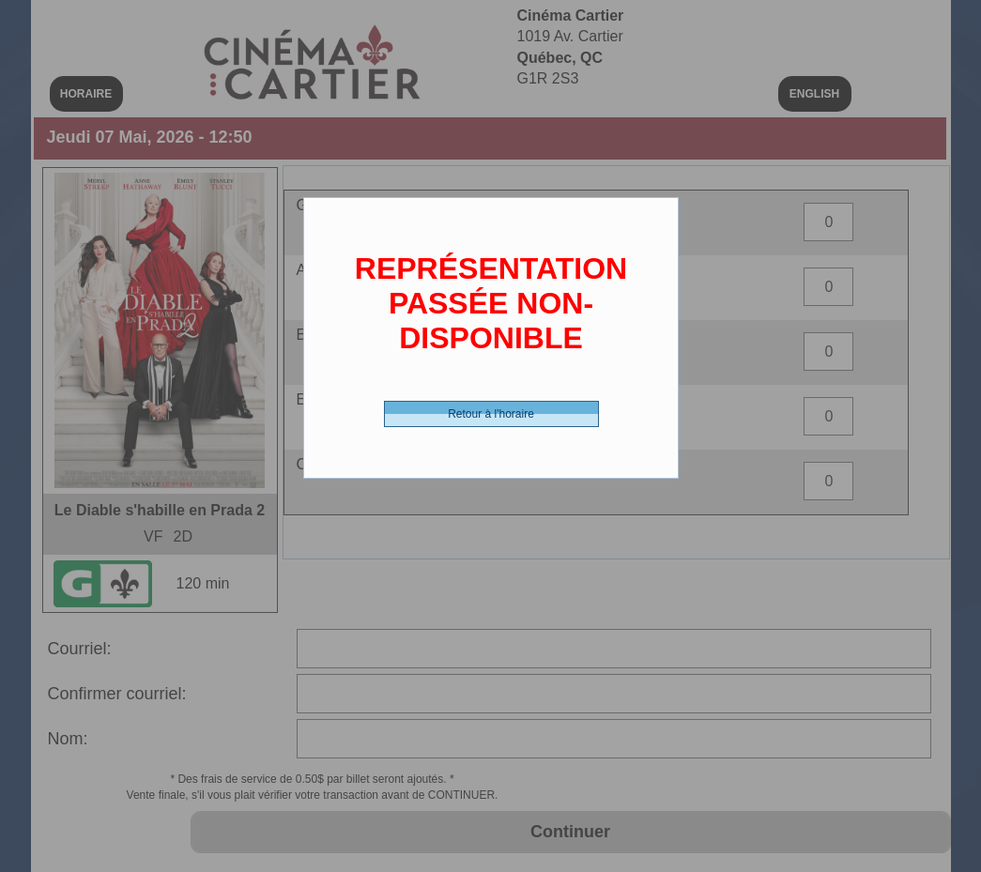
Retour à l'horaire (491, 414)
